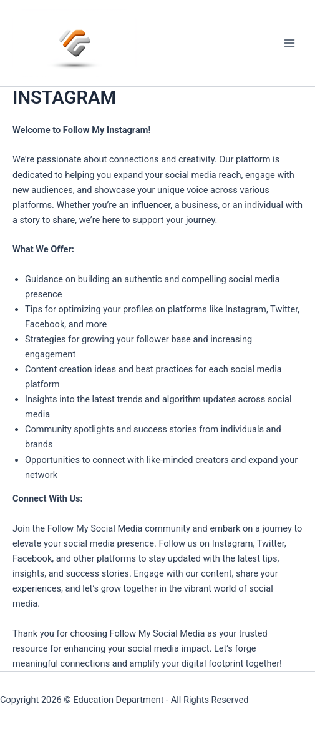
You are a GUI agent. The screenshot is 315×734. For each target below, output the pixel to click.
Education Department (118, 699)
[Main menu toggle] (289, 43)
